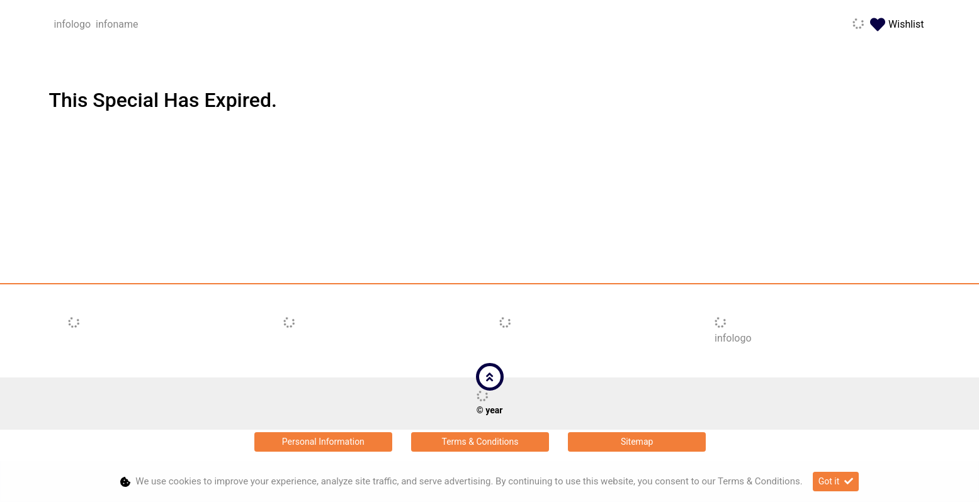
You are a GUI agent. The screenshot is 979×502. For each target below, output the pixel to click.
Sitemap (637, 442)
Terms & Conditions (479, 442)
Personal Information (323, 442)
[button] (490, 377)
